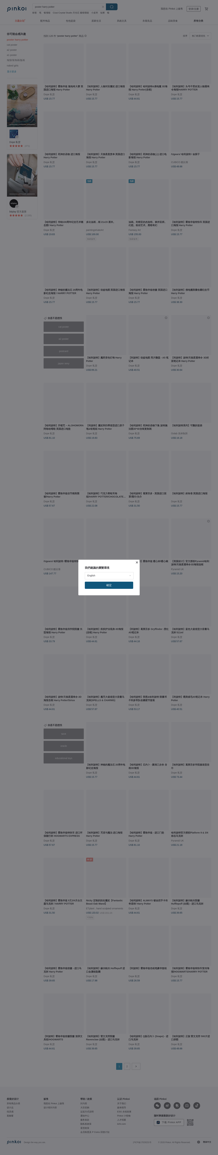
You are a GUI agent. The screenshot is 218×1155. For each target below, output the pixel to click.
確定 (109, 585)
